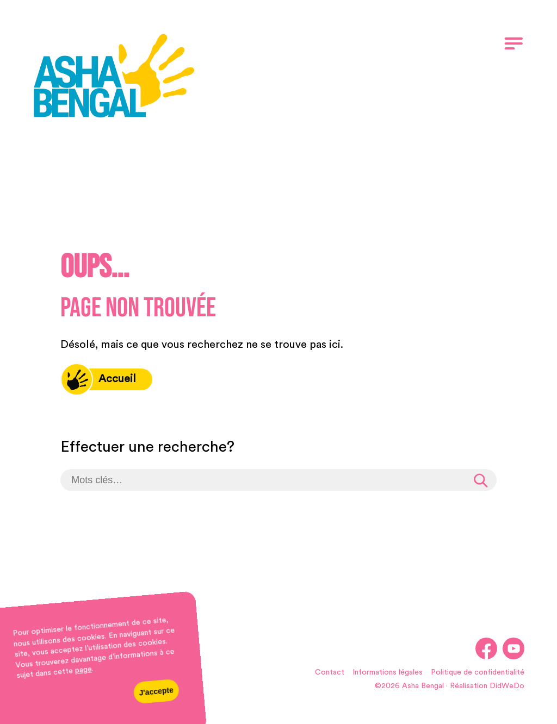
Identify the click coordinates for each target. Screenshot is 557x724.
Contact (329, 672)
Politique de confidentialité (477, 672)
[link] (114, 78)
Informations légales (387, 672)
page (83, 670)
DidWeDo (507, 686)
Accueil (98, 379)
